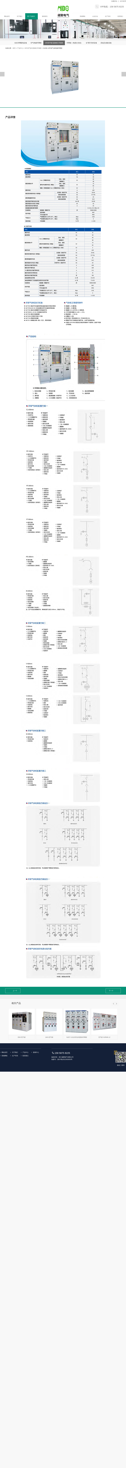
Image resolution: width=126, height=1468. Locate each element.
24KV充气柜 (49, 1043)
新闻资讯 (44, 16)
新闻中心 (36, 1058)
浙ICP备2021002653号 (64, 1065)
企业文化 (95, 16)
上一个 (15, 996)
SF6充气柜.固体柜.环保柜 (54, 43)
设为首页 (123, 1)
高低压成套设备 (107, 43)
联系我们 (120, 16)
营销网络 (82, 16)
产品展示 (32, 16)
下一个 (111, 996)
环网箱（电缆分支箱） (75, 43)
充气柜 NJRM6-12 (104, 1043)
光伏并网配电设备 (19, 43)
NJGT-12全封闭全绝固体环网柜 (76, 1043)
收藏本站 (114, 1)
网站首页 (7, 16)
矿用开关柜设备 (92, 43)
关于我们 (19, 16)
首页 (14, 54)
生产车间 (107, 16)
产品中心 (20, 54)
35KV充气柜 (22, 1043)
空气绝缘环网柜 (35, 43)
